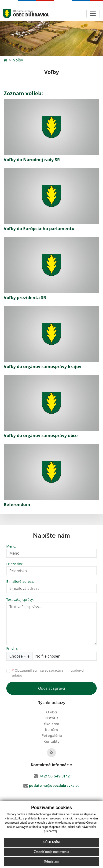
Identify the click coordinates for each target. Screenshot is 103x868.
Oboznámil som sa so (48, 673)
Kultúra (51, 730)
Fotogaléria (51, 736)
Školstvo (51, 724)
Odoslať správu (51, 688)
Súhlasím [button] (51, 844)
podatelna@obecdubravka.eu (54, 786)
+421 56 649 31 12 (54, 776)
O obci (51, 712)
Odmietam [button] (51, 863)
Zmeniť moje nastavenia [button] (51, 854)
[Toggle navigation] (92, 13)
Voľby (18, 60)
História (52, 718)
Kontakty (51, 741)
